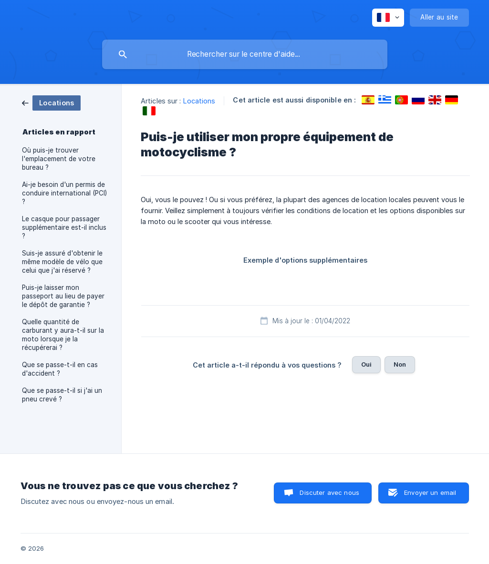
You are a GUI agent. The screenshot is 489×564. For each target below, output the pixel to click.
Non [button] (400, 364)
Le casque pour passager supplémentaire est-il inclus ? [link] (64, 227)
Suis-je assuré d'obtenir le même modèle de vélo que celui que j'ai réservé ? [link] (62, 261)
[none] (388, 18)
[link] (51, 102)
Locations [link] (199, 101)
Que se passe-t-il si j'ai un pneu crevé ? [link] (62, 395)
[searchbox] (244, 54)
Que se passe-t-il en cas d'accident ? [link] (60, 369)
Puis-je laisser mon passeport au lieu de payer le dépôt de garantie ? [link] (63, 296)
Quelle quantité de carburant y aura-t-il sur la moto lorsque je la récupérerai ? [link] (63, 334)
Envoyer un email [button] (430, 492)
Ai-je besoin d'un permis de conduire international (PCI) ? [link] (64, 193)
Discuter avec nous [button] (329, 492)
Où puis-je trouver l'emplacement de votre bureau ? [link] (58, 158)
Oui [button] (366, 364)
